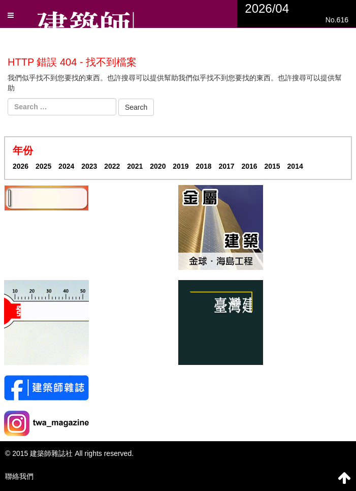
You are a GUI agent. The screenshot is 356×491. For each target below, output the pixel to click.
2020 (158, 166)
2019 (180, 166)
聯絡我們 (19, 476)
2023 (89, 166)
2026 (20, 166)
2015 (272, 166)
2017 (226, 166)
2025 (43, 166)
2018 (203, 166)
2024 (66, 166)
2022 (112, 166)
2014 (295, 166)
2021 (135, 166)
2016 (249, 166)
